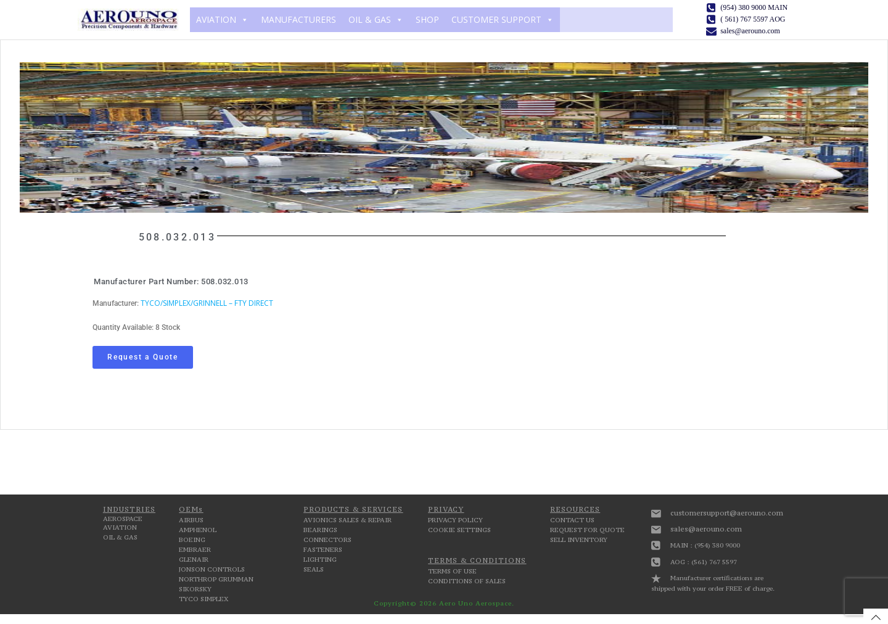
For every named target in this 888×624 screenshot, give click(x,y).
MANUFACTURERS (298, 19)
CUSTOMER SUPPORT (502, 19)
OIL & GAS (375, 19)
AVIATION (222, 19)
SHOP (427, 19)
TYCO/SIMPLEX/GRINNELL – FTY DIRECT (207, 303)
